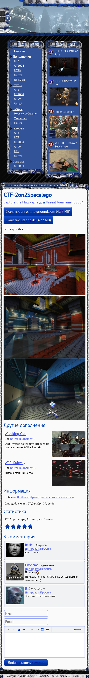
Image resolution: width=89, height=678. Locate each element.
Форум (18, 109)
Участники (20, 118)
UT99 (17, 70)
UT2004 (19, 65)
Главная (11, 185)
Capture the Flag (16, 202)
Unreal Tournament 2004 (53, 185)
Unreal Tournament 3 (23, 438)
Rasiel (29, 545)
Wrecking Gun (15, 433)
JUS (27, 589)
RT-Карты (20, 79)
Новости (19, 51)
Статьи (17, 85)
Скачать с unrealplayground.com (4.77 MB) (38, 211)
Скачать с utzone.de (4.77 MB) (28, 220)
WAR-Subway (15, 462)
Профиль (46, 548)
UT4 (16, 132)
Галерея (18, 128)
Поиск (18, 122)
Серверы (19, 161)
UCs (16, 151)
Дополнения (22, 56)
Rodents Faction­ (64, 111)
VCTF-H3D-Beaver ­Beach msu (66, 144)
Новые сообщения (25, 113)
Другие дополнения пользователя (51, 497)
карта (34, 202)
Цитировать (32, 548)
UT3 (16, 61)
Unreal (18, 75)
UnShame (23, 497)
